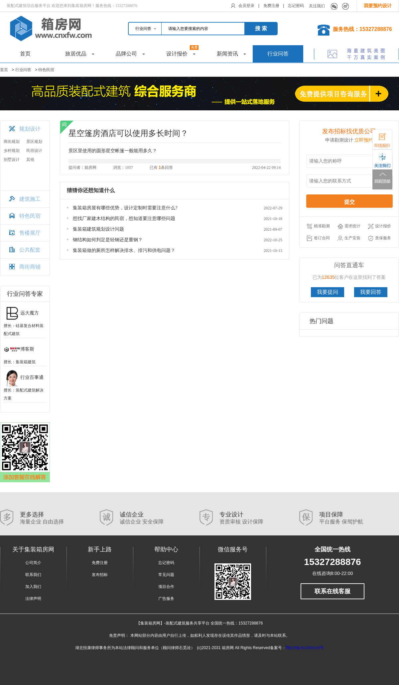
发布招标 (100, 574)
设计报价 (182, 51)
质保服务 (379, 238)
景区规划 (34, 141)
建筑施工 (30, 199)
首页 (25, 54)
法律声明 (33, 598)
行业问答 (278, 54)
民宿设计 (34, 150)
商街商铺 (30, 267)
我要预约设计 (378, 5)
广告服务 (166, 598)
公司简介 (33, 562)
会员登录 (246, 5)
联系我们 (33, 574)
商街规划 (12, 141)
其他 (30, 159)
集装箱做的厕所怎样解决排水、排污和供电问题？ (124, 250)
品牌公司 (130, 54)
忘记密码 (296, 5)
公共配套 (30, 250)
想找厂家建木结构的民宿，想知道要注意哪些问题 (124, 218)
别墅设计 (12, 159)
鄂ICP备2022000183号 (305, 647)
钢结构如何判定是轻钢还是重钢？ (108, 239)
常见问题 (166, 574)
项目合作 (166, 586)
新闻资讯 (231, 54)
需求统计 (348, 226)
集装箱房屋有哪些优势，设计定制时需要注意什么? (125, 207)
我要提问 (327, 292)
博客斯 (19, 349)
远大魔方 (21, 312)
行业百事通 (24, 377)
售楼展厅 (30, 233)
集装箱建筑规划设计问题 (98, 229)
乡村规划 (12, 150)
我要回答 (370, 292)
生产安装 (348, 238)
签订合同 (318, 238)
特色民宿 (46, 69)
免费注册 (271, 5)
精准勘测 (318, 226)
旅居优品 (79, 54)
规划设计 (30, 129)
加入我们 (33, 586)
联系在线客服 (332, 591)
